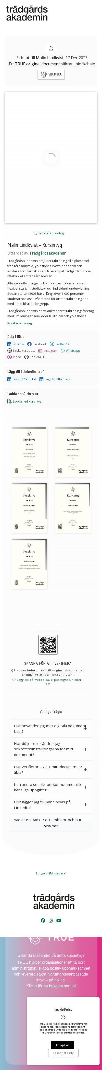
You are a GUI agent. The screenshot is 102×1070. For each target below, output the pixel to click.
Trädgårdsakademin (47, 253)
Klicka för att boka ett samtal (51, 986)
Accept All (62, 1045)
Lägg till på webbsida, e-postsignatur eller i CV (48, 682)
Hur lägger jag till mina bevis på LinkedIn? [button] (42, 804)
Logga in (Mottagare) (51, 873)
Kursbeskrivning (19, 323)
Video (14, 357)
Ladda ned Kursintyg (24, 401)
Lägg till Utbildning (54, 379)
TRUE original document (37, 64)
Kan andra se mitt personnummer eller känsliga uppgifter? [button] (49, 787)
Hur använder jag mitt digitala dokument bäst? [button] (50, 728)
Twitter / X (59, 344)
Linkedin (15, 344)
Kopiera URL (35, 357)
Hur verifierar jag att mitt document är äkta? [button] (48, 769)
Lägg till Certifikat (21, 379)
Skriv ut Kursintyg (51, 233)
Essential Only (63, 1053)
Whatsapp (70, 351)
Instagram (48, 350)
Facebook (37, 344)
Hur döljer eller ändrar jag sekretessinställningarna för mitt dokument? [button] (43, 749)
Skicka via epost (21, 351)
